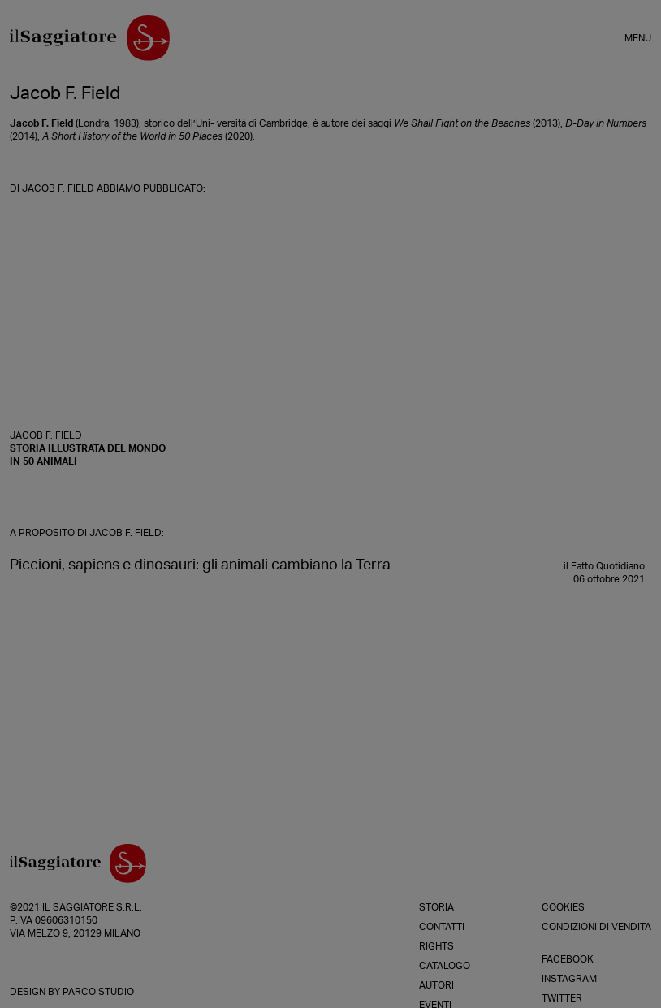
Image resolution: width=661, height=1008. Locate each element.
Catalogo (444, 966)
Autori (436, 985)
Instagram (569, 979)
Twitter (562, 998)
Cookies (563, 907)
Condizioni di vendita (596, 927)
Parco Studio (98, 992)
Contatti (441, 927)
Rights (436, 946)
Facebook (568, 959)
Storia (436, 907)
